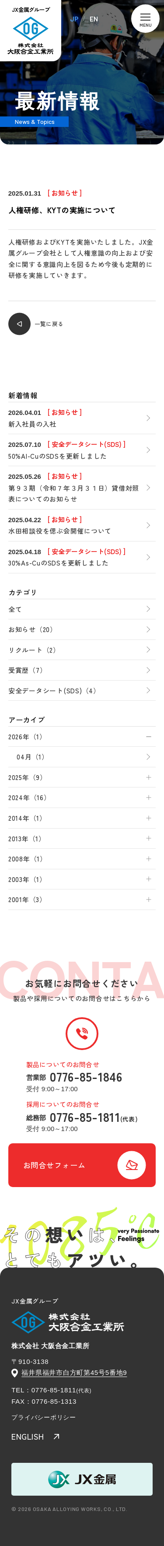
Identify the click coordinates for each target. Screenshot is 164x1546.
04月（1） (33, 756)
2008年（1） (27, 858)
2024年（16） (29, 797)
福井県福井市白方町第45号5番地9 (74, 1372)
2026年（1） (27, 736)
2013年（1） (26, 838)
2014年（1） (27, 817)
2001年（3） (27, 899)
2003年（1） (27, 879)
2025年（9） (27, 777)
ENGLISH (27, 1436)
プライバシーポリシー (43, 1417)
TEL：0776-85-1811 (43, 1390)
